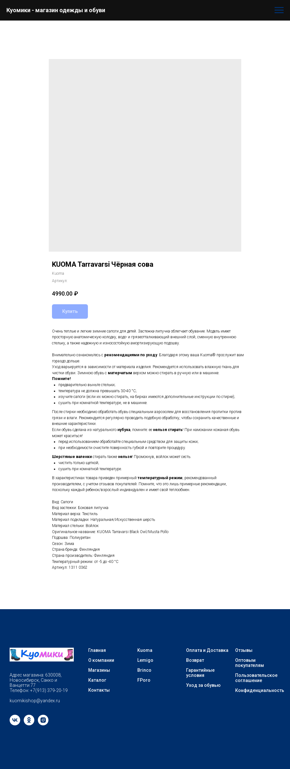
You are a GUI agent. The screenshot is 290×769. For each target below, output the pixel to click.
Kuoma (144, 650)
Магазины (99, 670)
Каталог (97, 680)
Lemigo (145, 660)
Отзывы (243, 650)
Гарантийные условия (200, 673)
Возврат (195, 660)
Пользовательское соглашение (256, 678)
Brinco (144, 670)
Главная (97, 650)
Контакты (99, 690)
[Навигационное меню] (279, 10)
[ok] (29, 723)
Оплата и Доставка (207, 650)
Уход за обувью (203, 685)
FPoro (143, 680)
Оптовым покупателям (249, 663)
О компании (101, 660)
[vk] (15, 723)
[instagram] (43, 723)
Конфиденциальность (259, 690)
